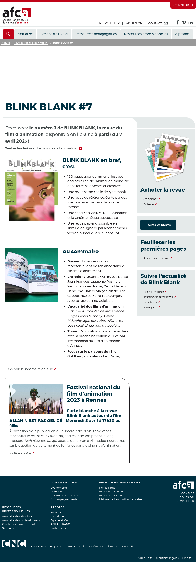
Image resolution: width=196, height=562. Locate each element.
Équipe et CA (59, 520)
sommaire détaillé (38, 369)
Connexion (183, 5)
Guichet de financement (18, 524)
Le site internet (153, 291)
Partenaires (58, 528)
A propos (182, 34)
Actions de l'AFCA (54, 34)
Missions (56, 512)
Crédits (186, 558)
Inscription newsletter (158, 297)
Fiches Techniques (111, 495)
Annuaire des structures (18, 516)
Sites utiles (9, 528)
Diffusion (56, 491)
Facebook (150, 302)
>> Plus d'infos (20, 453)
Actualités (25, 34)
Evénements (59, 487)
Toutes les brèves (158, 225)
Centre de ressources (65, 495)
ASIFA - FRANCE (61, 524)
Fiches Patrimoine (111, 491)
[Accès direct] (8, 34)
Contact (187, 493)
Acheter (148, 204)
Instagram (150, 307)
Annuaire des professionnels (21, 520)
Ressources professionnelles (146, 34)
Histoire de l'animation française (120, 499)
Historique (57, 516)
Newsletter (109, 23)
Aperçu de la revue (156, 258)
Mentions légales (167, 558)
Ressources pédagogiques (96, 34)
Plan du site (145, 558)
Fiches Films (107, 487)
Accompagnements (64, 499)
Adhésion (134, 23)
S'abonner (150, 199)
